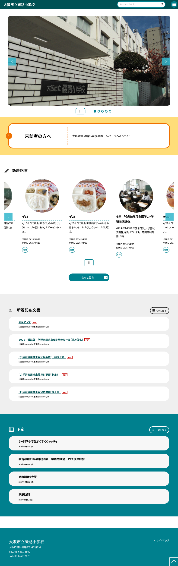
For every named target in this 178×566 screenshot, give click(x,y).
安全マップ (25, 322)
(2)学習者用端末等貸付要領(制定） (40, 374)
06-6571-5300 (22, 551)
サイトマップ (162, 540)
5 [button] (110, 111)
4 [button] (106, 111)
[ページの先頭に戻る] (174, 562)
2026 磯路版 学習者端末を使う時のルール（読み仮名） (51, 339)
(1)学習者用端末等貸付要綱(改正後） (40, 392)
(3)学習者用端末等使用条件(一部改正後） (42, 357)
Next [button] (166, 62)
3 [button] (102, 111)
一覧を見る (160, 429)
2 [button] (99, 111)
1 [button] (95, 111)
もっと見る (87, 277)
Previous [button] (12, 62)
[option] (89, 61)
